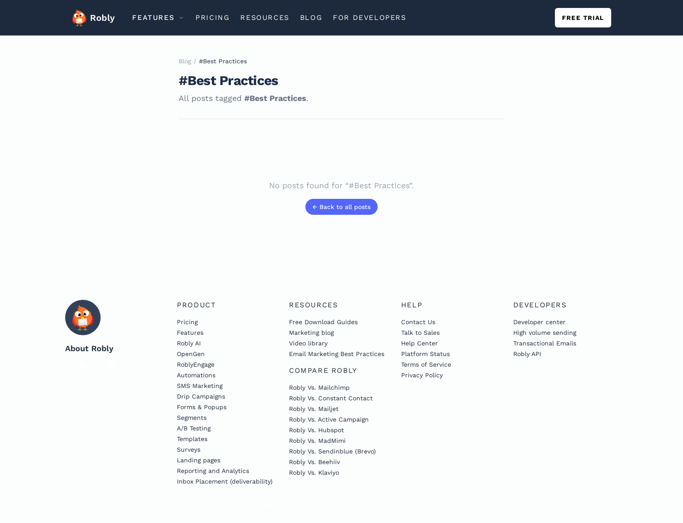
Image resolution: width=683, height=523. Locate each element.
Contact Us (418, 321)
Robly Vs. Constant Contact (331, 398)
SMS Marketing (199, 385)
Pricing (187, 321)
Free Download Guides (323, 321)
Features (190, 332)
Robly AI (189, 343)
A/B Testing (194, 428)
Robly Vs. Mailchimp (319, 387)
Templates (192, 438)
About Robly (89, 348)
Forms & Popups (201, 407)
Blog (185, 61)
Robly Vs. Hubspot (316, 430)
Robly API (527, 353)
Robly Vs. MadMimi (317, 440)
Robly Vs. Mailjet (314, 408)
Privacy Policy (422, 375)
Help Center (419, 343)
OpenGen (191, 353)
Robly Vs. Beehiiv (314, 461)
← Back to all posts (341, 206)
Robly (90, 18)
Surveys (188, 449)
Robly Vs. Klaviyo (314, 472)
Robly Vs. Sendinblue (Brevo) (332, 451)
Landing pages (198, 460)
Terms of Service (426, 364)
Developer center (539, 321)
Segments (192, 417)
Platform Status (425, 353)
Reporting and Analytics (213, 470)
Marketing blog (311, 332)
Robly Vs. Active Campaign (329, 419)
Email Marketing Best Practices (336, 353)
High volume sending (544, 332)
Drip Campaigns (201, 396)
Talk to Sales (420, 332)
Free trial (583, 17)
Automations (196, 375)
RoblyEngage (196, 364)
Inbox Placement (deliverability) (225, 481)
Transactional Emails (544, 343)
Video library (308, 343)
